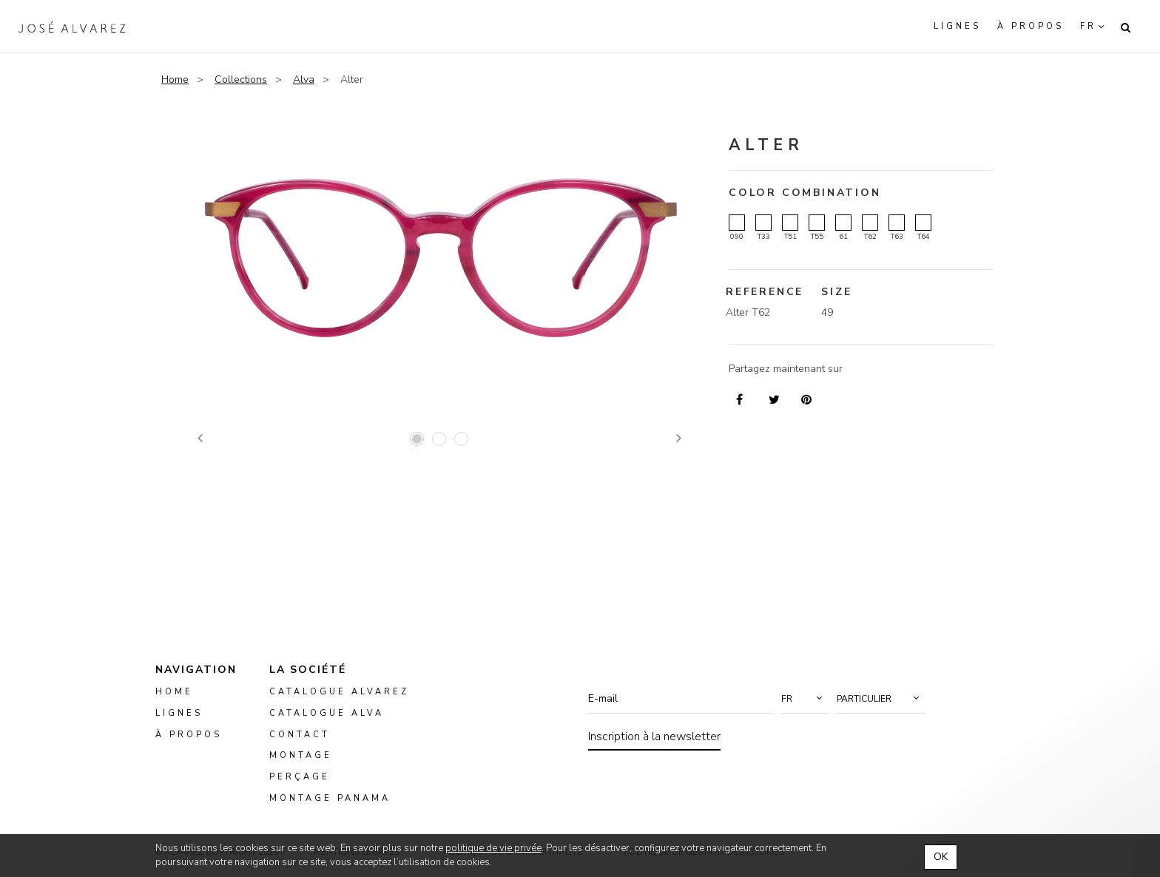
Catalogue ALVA (326, 713)
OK (941, 857)
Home (175, 79)
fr (1088, 26)
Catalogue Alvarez (339, 691)
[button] (805, 699)
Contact (299, 733)
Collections (241, 79)
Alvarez (71, 26)
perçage (299, 776)
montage (300, 755)
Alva (303, 79)
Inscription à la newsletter (654, 736)
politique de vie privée (493, 848)
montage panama (330, 798)
